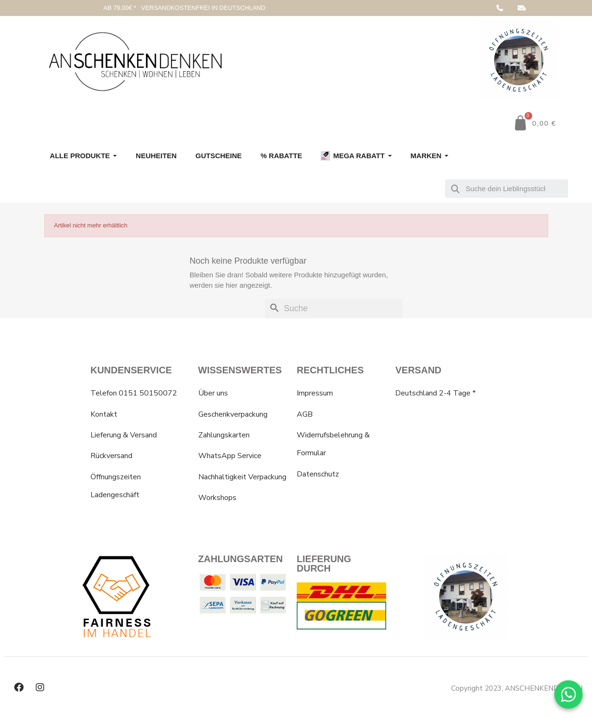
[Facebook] (18, 687)
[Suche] (334, 308)
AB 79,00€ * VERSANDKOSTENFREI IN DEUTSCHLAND (184, 7)
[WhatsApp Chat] (568, 694)
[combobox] (506, 188)
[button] (534, 123)
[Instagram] (40, 687)
